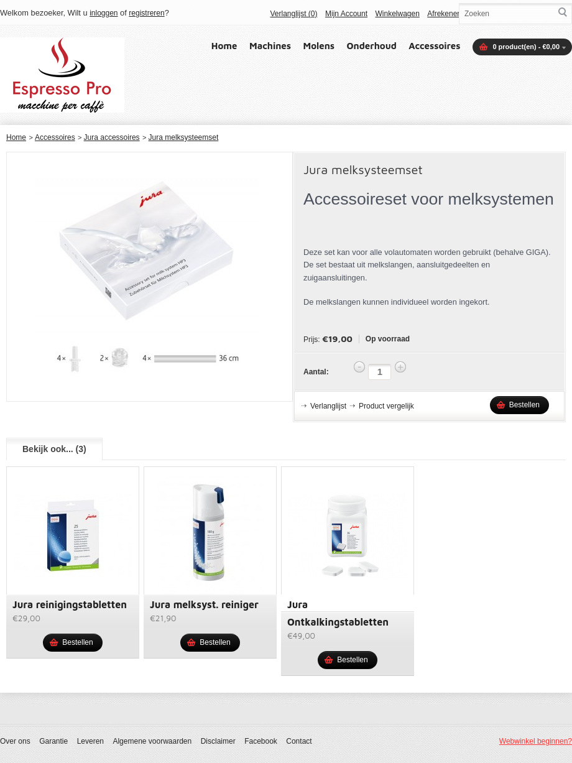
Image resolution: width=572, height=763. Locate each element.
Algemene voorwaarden (152, 741)
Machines (270, 45)
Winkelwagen (397, 13)
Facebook (260, 741)
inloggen (104, 13)
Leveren (90, 741)
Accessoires (434, 45)
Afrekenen (444, 13)
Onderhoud (372, 45)
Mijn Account (346, 13)
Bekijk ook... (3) (54, 449)
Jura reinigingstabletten (69, 604)
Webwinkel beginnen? (535, 741)
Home (224, 45)
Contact (298, 741)
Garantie (53, 741)
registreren (146, 13)
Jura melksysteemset (184, 137)
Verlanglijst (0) (293, 13)
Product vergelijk (386, 406)
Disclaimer (218, 741)
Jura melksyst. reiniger (204, 604)
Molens (319, 45)
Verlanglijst (328, 406)
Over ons (15, 741)
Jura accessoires (112, 137)
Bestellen (524, 404)
